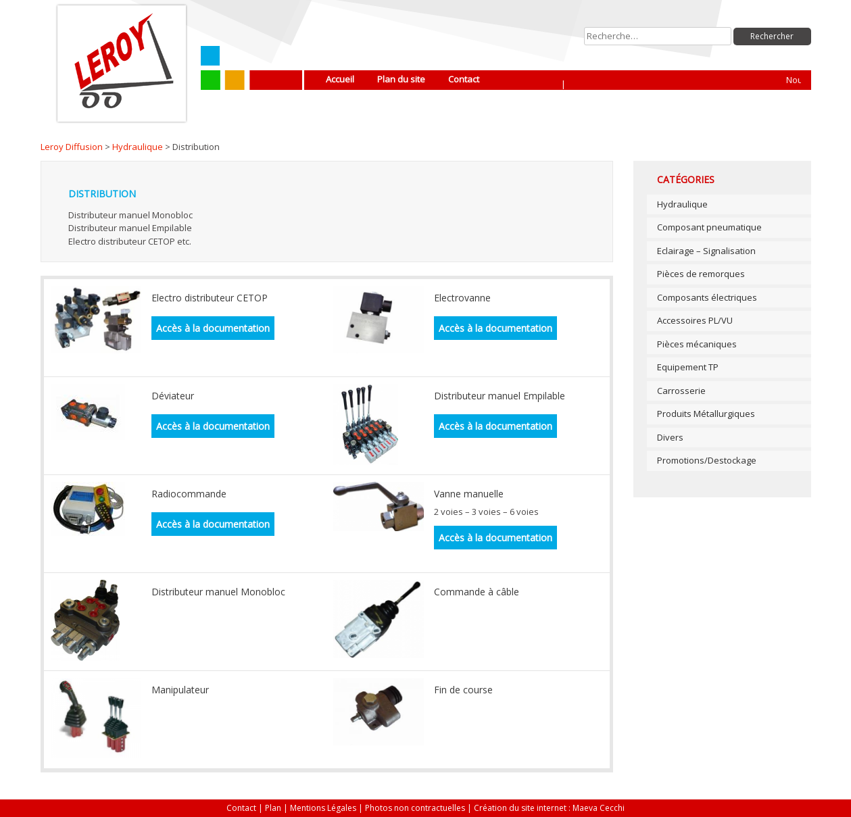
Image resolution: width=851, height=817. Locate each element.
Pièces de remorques (701, 274)
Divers (670, 437)
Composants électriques (707, 297)
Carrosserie (681, 391)
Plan (273, 808)
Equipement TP (688, 367)
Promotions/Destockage (706, 460)
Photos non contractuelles (415, 808)
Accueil (340, 79)
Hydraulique (137, 147)
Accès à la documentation (213, 328)
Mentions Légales (323, 808)
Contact (463, 79)
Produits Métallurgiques (706, 413)
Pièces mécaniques (697, 344)
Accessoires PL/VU (695, 320)
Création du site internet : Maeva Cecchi (549, 808)
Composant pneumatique (709, 227)
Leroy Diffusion (72, 147)
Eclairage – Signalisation (706, 251)
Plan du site (401, 79)
